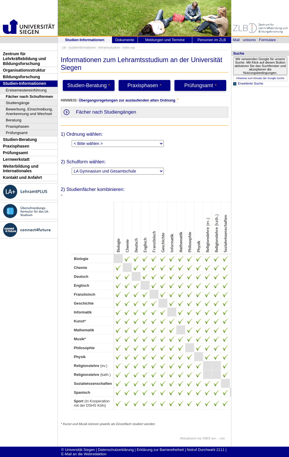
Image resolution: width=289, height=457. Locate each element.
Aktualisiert (188, 438)
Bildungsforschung (21, 76)
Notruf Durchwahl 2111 (206, 450)
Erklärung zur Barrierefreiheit (160, 450)
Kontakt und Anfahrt (22, 177)
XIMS (206, 438)
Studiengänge (18, 103)
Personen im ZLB (211, 40)
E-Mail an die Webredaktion (84, 454)
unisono (249, 40)
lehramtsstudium (109, 47)
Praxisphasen (17, 126)
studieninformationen (82, 47)
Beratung (13, 120)
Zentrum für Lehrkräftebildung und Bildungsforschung (24, 58)
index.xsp (128, 47)
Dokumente (124, 40)
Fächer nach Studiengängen (106, 112)
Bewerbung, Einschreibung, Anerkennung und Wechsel (29, 111)
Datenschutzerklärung (116, 450)
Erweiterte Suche (250, 83)
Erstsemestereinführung (26, 90)
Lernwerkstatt (16, 159)
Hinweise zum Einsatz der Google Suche (260, 78)
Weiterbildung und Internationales (20, 168)
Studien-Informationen (24, 83)
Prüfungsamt (17, 133)
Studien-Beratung (20, 139)
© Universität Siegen (78, 450)
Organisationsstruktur (24, 70)
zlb (64, 47)
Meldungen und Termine (165, 40)
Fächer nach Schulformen (29, 96)
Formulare (267, 40)
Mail (236, 40)
